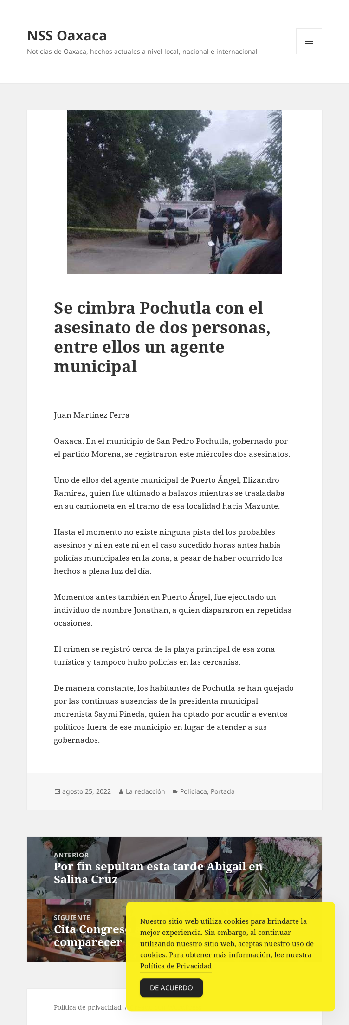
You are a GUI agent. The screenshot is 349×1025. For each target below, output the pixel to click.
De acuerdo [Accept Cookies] (171, 988)
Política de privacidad (88, 1007)
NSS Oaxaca (67, 35)
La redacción (145, 791)
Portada (223, 791)
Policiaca (193, 791)
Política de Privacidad (176, 967)
